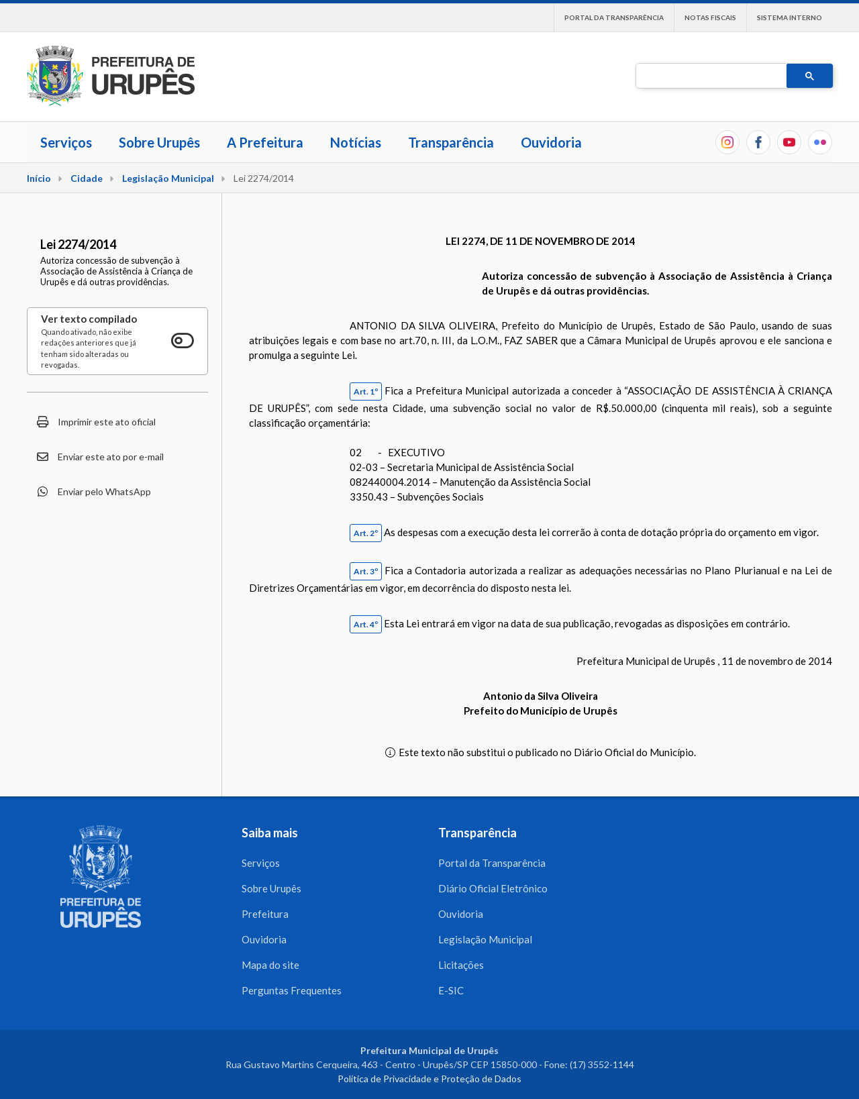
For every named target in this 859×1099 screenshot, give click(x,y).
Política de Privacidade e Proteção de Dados (429, 1078)
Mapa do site (270, 965)
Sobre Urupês (159, 142)
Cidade (86, 178)
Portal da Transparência (614, 17)
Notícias (355, 142)
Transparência (451, 142)
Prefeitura (265, 914)
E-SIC (451, 990)
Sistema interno (789, 17)
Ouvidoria (551, 142)
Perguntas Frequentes (292, 990)
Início (39, 178)
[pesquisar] (710, 76)
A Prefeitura (265, 142)
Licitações (461, 965)
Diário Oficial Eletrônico (493, 888)
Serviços (66, 142)
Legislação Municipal (168, 178)
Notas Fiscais (710, 17)
